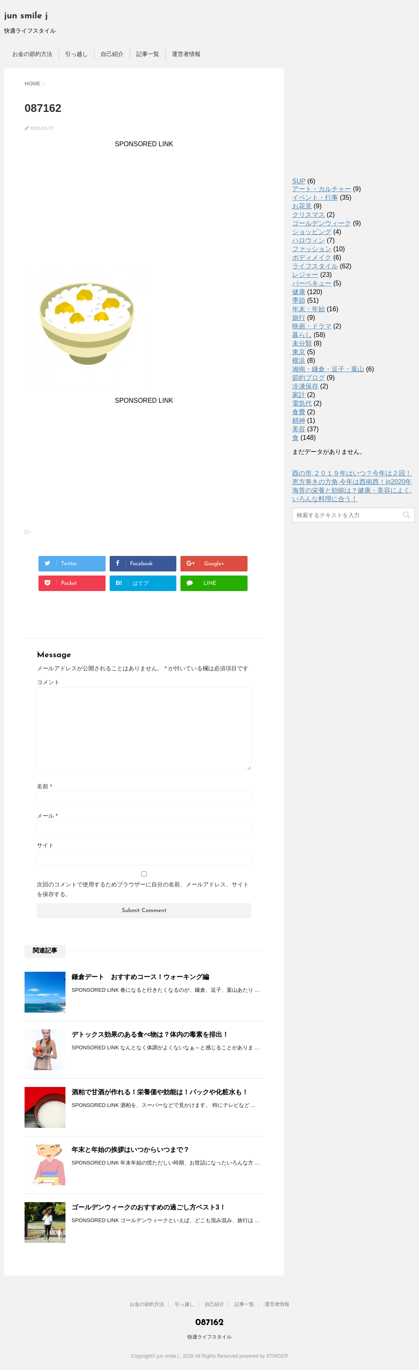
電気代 (302, 403)
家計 (298, 394)
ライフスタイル (315, 266)
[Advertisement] (144, 205)
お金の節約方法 (32, 54)
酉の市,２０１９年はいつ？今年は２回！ (352, 473)
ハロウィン (308, 240)
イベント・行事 (315, 197)
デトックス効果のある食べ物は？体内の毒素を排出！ (150, 1034)
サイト (45, 845)
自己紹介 (112, 54)
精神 (298, 420)
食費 (298, 411)
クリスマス (308, 214)
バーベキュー (311, 283)
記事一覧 (147, 54)
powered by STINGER (263, 1356)
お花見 (302, 206)
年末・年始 (308, 309)
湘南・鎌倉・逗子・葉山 (328, 369)
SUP (299, 181)
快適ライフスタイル (209, 1337)
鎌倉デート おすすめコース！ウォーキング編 (140, 976)
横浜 (298, 360)
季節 (298, 300)
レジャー (305, 274)
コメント (48, 682)
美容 (298, 429)
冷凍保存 (305, 386)
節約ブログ (308, 377)
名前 (44, 786)
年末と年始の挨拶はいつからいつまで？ (130, 1149)
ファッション (311, 248)
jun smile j (26, 16)
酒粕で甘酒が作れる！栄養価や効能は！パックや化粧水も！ (160, 1092)
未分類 (302, 343)
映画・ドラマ (311, 326)
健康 (298, 291)
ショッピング (311, 231)
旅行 (298, 317)
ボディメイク (311, 257)
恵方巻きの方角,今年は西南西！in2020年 (352, 481)
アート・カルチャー (321, 188)
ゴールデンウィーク (321, 223)
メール (47, 815)
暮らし (302, 334)
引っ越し (76, 54)
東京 (298, 351)
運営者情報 (186, 54)
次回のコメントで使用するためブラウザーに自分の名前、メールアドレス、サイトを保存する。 (143, 889)
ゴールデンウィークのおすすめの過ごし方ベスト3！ (149, 1207)
